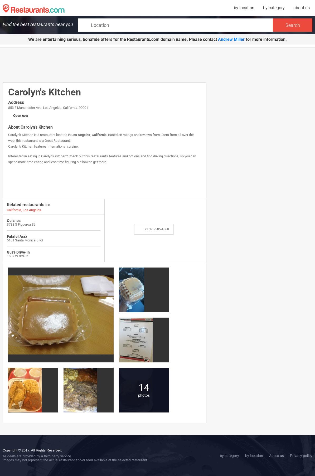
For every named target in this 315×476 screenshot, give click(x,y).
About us (276, 456)
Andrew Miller (231, 39)
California (99, 135)
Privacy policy (301, 456)
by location (244, 7)
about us (301, 7)
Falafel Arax (17, 236)
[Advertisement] (105, 64)
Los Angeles (80, 135)
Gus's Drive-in (18, 252)
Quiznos (14, 220)
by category (274, 7)
